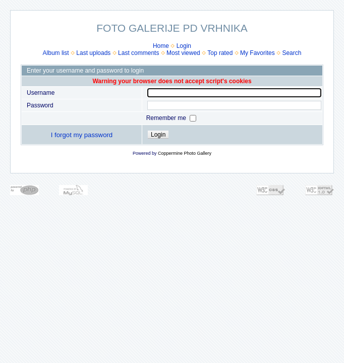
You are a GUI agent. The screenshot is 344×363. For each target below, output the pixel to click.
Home (161, 45)
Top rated (220, 52)
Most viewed (183, 52)
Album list (56, 52)
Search (291, 52)
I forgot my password (81, 135)
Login (184, 45)
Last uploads (93, 52)
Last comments (138, 52)
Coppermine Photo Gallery (184, 153)
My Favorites (257, 52)
